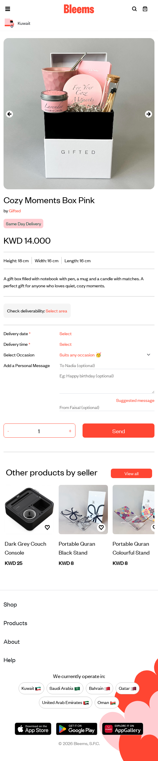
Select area (56, 310)
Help (10, 660)
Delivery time (17, 344)
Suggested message (135, 400)
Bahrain (99, 688)
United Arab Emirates (65, 702)
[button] (8, 9)
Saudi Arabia (65, 688)
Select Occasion (19, 354)
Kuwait (31, 688)
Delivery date (17, 333)
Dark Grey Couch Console (25, 548)
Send (118, 430)
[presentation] (9, 114)
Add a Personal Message (27, 365)
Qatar (127, 688)
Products (15, 623)
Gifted (15, 210)
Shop (10, 604)
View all (131, 473)
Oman (107, 702)
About (12, 641)
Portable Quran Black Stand (77, 548)
